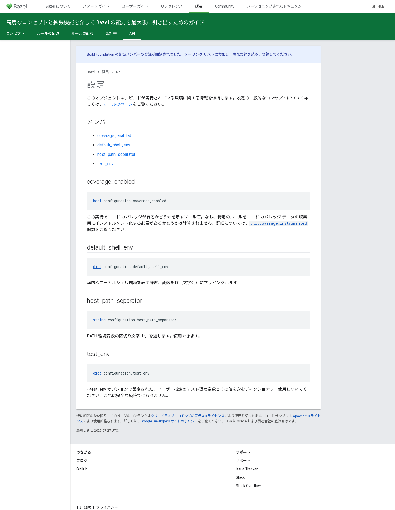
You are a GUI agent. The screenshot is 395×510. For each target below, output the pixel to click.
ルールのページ (118, 104)
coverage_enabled (114, 135)
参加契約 (240, 54)
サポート (243, 461)
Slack (240, 477)
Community (224, 6)
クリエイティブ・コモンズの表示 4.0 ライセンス (187, 416)
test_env (105, 163)
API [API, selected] (132, 33)
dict (97, 266)
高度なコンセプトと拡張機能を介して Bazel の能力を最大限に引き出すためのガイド (105, 22)
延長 (105, 72)
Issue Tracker (247, 469)
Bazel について (58, 6)
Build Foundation (100, 54)
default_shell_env (113, 145)
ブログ (81, 461)
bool (97, 200)
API (118, 72)
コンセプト (15, 33)
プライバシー (107, 507)
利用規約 (83, 507)
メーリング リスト (199, 54)
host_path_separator (116, 154)
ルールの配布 (82, 33)
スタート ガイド (96, 6)
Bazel (91, 72)
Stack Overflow (248, 486)
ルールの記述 (48, 33)
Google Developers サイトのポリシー (169, 421)
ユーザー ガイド (135, 6)
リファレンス (172, 6)
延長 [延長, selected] (198, 6)
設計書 (111, 33)
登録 (265, 54)
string (99, 319)
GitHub (378, 6)
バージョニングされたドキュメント (276, 6)
